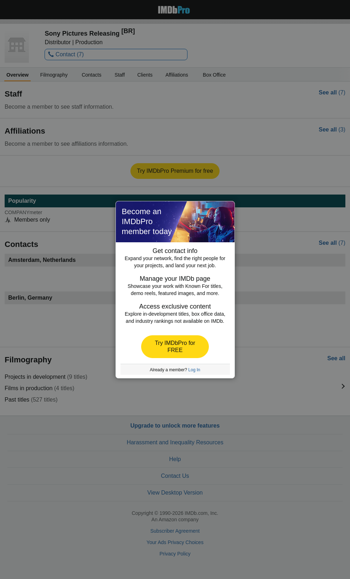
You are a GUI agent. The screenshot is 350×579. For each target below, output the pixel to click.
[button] (175, 347)
